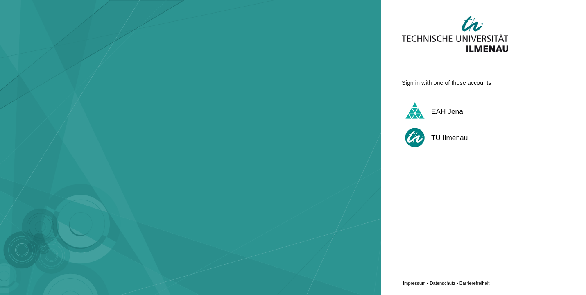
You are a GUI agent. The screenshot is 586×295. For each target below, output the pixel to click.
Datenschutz (444, 283)
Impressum (415, 283)
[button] (473, 111)
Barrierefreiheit (474, 283)
